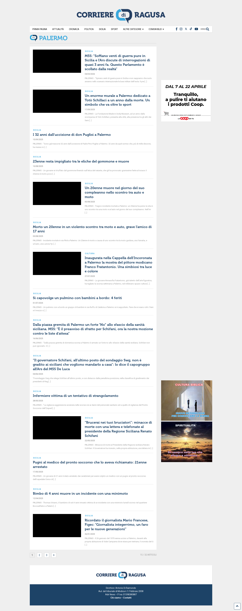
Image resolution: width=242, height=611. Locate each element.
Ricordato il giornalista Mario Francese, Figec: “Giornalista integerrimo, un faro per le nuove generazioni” (116, 524)
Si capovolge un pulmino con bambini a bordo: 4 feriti (77, 298)
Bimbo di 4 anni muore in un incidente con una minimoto (80, 493)
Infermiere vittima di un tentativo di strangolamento (75, 396)
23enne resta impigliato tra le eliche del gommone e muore (81, 161)
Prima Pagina (39, 29)
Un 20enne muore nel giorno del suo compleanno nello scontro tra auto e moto (114, 192)
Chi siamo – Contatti (121, 597)
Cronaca (74, 29)
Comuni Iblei (156, 29)
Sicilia (102, 29)
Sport (114, 29)
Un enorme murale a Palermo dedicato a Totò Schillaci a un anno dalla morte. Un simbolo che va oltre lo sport (117, 100)
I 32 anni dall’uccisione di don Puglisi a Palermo (72, 135)
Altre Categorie (133, 29)
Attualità (58, 29)
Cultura (90, 253)
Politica (89, 29)
